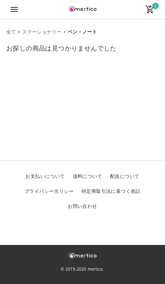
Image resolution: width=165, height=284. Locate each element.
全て (11, 31)
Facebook (82, 226)
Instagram (101, 226)
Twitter (63, 226)
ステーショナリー (41, 31)
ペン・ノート (82, 31)
